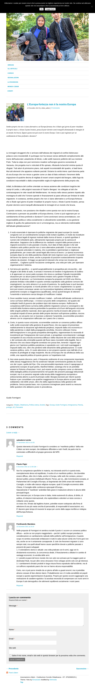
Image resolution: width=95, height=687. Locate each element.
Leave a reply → (13, 433)
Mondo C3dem (13, 86)
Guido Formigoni (61, 405)
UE (14, 407)
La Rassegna (13, 82)
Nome (12, 630)
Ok (41, 9)
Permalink (19, 407)
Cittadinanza (24, 405)
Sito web (12, 648)
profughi (9, 407)
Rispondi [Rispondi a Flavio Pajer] (19, 516)
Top (21, 682)
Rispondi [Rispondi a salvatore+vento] (19, 456)
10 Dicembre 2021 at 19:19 (25, 526)
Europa (52, 405)
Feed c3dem (13, 673)
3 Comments (55, 108)
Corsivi (11, 73)
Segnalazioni (13, 77)
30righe (11, 65)
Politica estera (34, 405)
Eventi (10, 91)
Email (12, 639)
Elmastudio (36, 680)
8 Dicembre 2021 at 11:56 (24, 466)
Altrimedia (53, 680)
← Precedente (12, 669)
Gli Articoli (12, 68)
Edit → (36, 466)
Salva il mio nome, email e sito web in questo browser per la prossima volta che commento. (49, 656)
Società (42, 405)
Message (13, 606)
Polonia (80, 405)
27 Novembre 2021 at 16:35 (25, 442)
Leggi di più (50, 9)
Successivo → (82, 669)
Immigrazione (72, 405)
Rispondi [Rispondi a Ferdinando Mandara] (19, 585)
